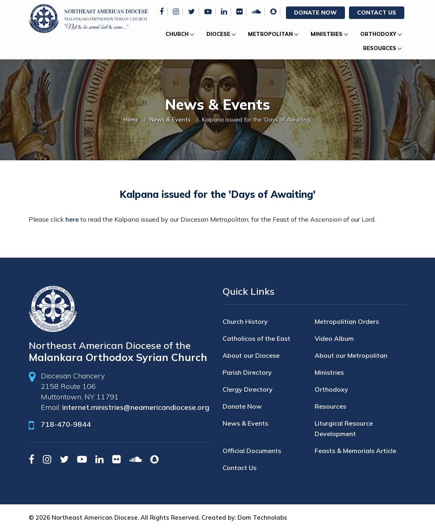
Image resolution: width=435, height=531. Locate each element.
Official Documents (252, 451)
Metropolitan (270, 34)
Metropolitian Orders (347, 321)
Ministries (327, 34)
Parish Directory (247, 372)
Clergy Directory (248, 389)
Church (177, 34)
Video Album (334, 338)
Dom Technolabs (262, 517)
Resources (379, 48)
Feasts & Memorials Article (355, 451)
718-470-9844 (66, 424)
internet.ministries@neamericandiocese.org (135, 407)
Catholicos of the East (256, 338)
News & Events (170, 119)
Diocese (218, 34)
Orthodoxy (378, 34)
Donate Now (315, 12)
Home (131, 119)
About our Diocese (251, 355)
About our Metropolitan (351, 355)
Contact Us (376, 12)
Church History (245, 321)
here (72, 219)
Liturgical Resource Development (344, 428)
